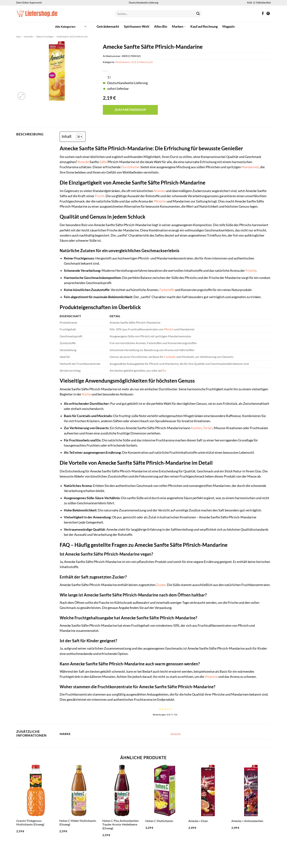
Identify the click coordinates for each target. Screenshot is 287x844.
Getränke (28, 36)
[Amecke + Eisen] (208, 790)
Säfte (103, 162)
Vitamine (211, 677)
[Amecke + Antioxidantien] (251, 790)
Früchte (250, 270)
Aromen (159, 191)
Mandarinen (250, 167)
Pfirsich (169, 329)
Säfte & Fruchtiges (44, 36)
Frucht (99, 196)
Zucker (161, 585)
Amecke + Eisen (198, 821)
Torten (208, 428)
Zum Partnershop (130, 110)
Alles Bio (160, 26)
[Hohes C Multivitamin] (165, 790)
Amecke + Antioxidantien (247, 821)
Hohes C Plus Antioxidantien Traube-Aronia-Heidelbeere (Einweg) (120, 824)
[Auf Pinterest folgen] (268, 14)
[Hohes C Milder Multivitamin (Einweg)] (79, 790)
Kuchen (196, 428)
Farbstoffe (166, 290)
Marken (179, 26)
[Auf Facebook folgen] (262, 14)
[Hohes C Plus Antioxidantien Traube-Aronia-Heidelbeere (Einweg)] (122, 790)
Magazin (228, 26)
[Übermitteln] (198, 13)
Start (18, 36)
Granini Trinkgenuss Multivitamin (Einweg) (30, 822)
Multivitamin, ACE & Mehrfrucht (72, 36)
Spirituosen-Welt (136, 26)
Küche (86, 394)
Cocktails (170, 356)
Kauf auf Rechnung (204, 26)
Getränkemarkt (108, 26)
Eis (164, 370)
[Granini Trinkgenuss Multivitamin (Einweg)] (36, 790)
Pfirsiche (160, 201)
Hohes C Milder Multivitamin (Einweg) (77, 822)
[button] (70, 26)
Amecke (83, 162)
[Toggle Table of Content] (77, 137)
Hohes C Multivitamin (159, 821)
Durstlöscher (130, 167)
